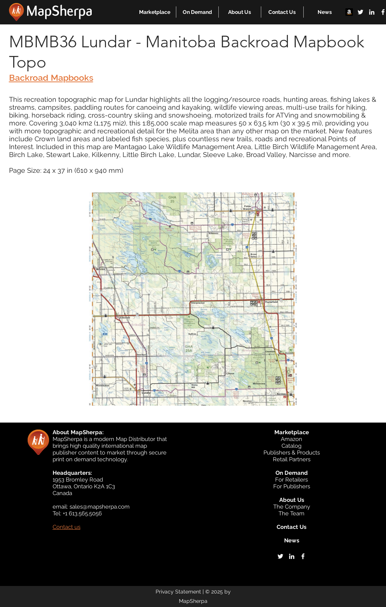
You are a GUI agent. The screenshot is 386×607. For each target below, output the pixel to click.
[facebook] (303, 556)
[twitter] (360, 12)
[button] (154, 12)
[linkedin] (371, 12)
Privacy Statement (178, 592)
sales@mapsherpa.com (100, 506)
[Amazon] (349, 12)
